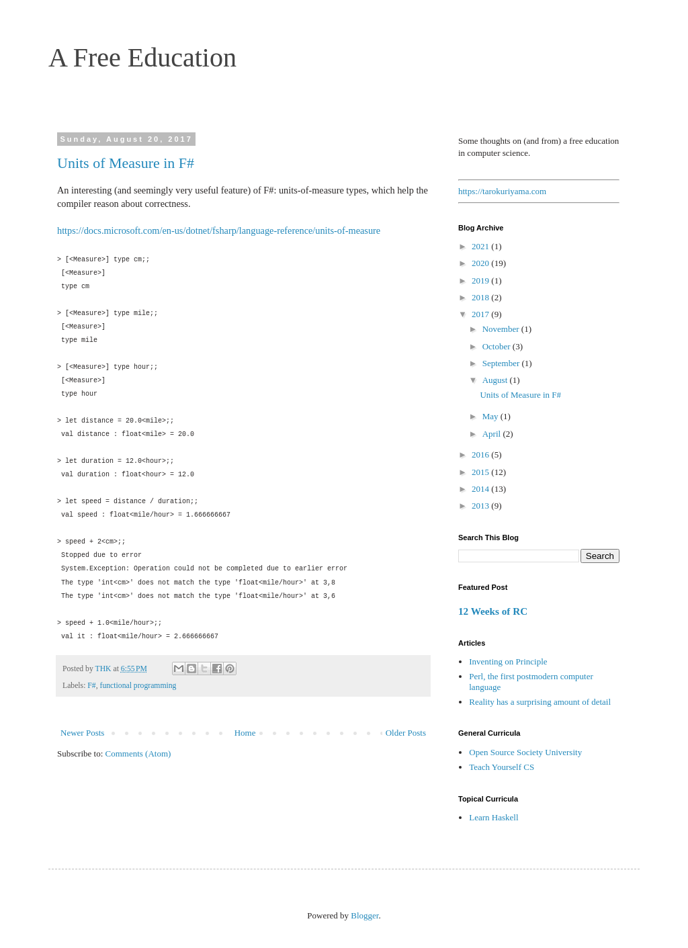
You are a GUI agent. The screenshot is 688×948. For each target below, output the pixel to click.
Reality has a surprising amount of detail (540, 702)
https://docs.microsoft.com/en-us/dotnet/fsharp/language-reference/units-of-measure (218, 230)
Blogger (364, 915)
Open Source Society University (525, 752)
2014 (481, 489)
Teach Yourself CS (501, 767)
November (501, 329)
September (502, 363)
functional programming (138, 685)
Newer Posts (82, 733)
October (497, 346)
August (496, 380)
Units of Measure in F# (125, 163)
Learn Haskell (493, 817)
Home (245, 733)
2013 (481, 506)
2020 (481, 263)
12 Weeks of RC (492, 611)
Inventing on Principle (508, 661)
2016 (481, 454)
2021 (481, 246)
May (491, 416)
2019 (481, 280)
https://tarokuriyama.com (502, 191)
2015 (481, 472)
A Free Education (142, 57)
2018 (481, 297)
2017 (481, 314)
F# (91, 685)
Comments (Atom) (138, 753)
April (492, 434)
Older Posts (406, 733)
